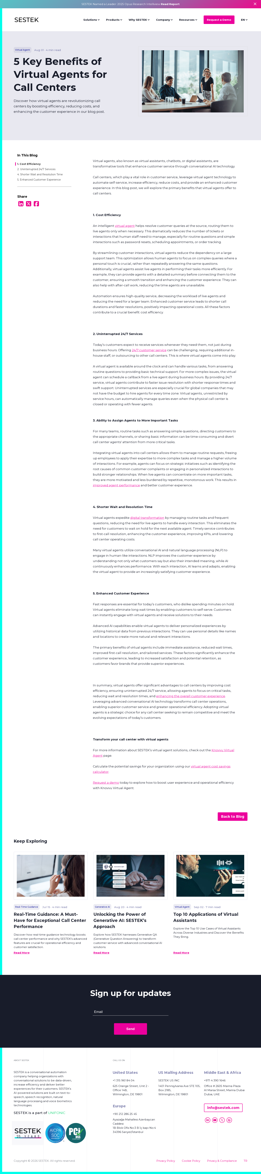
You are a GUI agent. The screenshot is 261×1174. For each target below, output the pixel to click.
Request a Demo (219, 19)
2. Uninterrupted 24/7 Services (36, 169)
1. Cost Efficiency (29, 164)
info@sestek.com (223, 1108)
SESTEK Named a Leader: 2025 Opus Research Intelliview (130, 4)
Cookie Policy (191, 1160)
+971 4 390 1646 (214, 1080)
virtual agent (125, 226)
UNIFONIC (56, 1113)
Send (130, 1029)
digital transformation (147, 518)
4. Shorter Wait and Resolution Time (40, 174)
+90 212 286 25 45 (125, 1114)
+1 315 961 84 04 (123, 1080)
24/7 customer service (149, 350)
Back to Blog (232, 817)
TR (245, 1160)
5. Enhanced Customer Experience (39, 179)
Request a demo (106, 782)
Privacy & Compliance (222, 1160)
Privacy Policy (165, 1160)
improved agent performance (116, 485)
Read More (22, 952)
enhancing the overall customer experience (190, 696)
